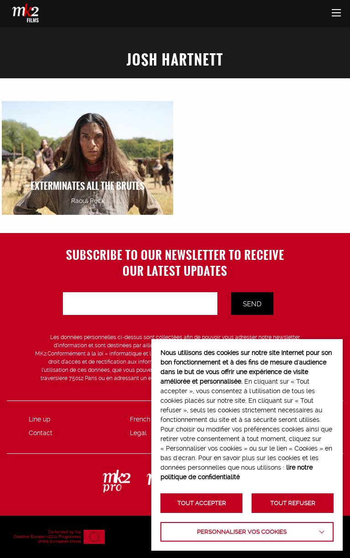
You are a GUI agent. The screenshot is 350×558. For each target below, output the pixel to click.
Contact (40, 432)
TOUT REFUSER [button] (292, 503)
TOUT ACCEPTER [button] (201, 503)
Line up (40, 419)
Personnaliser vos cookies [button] (242, 531)
